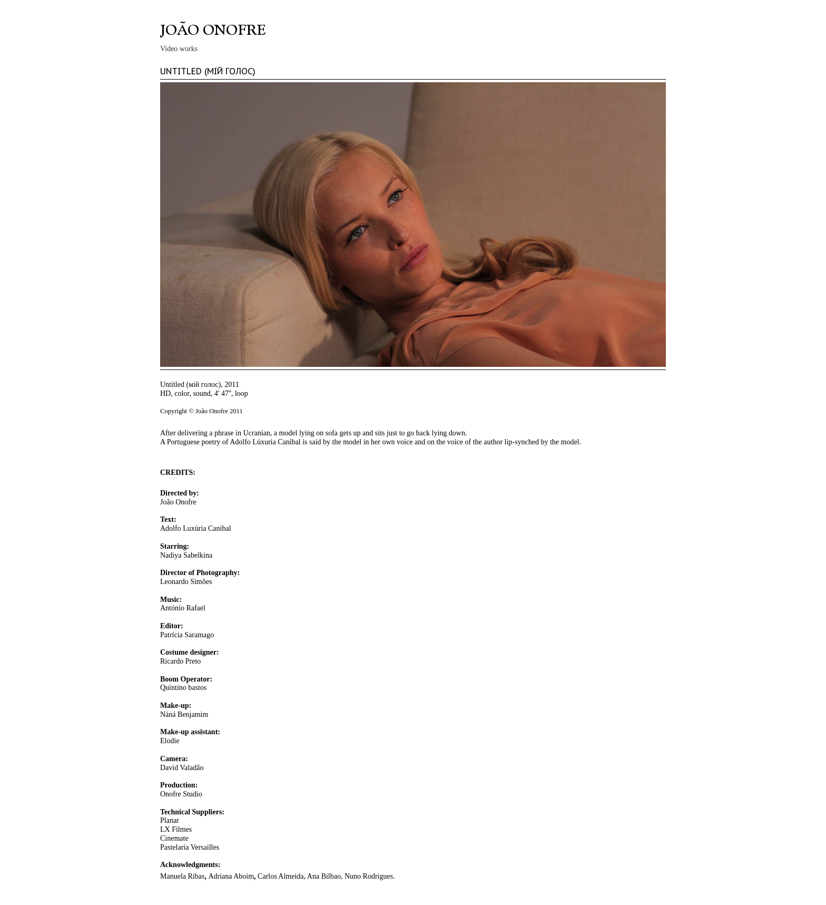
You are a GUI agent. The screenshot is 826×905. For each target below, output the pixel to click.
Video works (179, 49)
